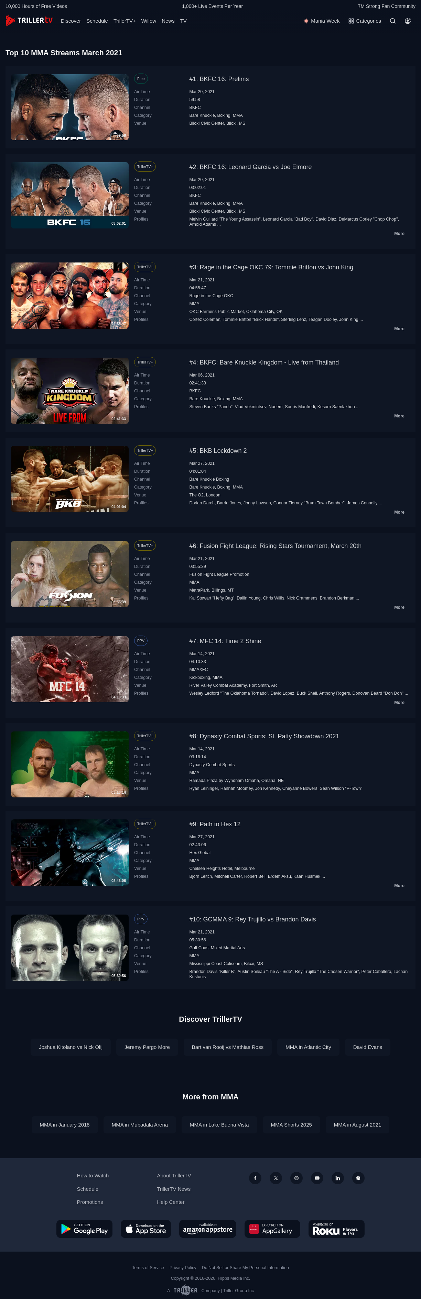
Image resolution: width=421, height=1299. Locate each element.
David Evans (367, 1047)
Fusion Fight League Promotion (219, 574)
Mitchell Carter (228, 876)
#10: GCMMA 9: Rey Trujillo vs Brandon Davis (252, 919)
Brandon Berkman (337, 598)
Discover (71, 21)
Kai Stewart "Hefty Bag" (211, 598)
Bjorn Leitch (200, 876)
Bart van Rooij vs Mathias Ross (227, 1047)
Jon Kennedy (267, 788)
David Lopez (282, 693)
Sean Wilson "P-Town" (341, 788)
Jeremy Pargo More (147, 1047)
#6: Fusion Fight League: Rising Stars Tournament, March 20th (275, 545)
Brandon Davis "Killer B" (212, 971)
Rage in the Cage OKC (211, 295)
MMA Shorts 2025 (291, 1125)
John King (348, 319)
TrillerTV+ (125, 21)
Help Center (170, 1202)
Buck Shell (307, 693)
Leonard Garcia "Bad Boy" (288, 219)
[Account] (407, 21)
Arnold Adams (202, 224)
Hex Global (199, 852)
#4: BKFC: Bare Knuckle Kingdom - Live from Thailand (264, 362)
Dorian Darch (202, 503)
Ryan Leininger (203, 788)
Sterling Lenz (293, 319)
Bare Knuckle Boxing (209, 479)
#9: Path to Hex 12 (214, 824)
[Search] (392, 21)
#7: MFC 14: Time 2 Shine (225, 641)
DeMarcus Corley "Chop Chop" (368, 219)
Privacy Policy (183, 1267)
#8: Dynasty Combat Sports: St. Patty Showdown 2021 (264, 736)
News (168, 21)
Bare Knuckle (202, 115)
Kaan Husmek (306, 876)
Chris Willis (273, 598)
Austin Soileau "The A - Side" (264, 971)
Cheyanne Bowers (299, 788)
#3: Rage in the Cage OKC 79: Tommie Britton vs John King (271, 267)
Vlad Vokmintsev (250, 406)
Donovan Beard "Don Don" (377, 693)
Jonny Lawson (257, 503)
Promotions (90, 1202)
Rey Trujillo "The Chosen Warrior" (327, 971)
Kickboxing (199, 677)
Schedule (97, 21)
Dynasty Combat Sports (212, 764)
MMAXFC (198, 669)
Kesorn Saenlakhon (336, 406)
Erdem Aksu (279, 876)
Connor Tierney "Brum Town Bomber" (309, 503)
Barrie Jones (229, 503)
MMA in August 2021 (357, 1125)
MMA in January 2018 (65, 1125)
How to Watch (93, 1175)
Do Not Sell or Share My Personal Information (245, 1267)
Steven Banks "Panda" (210, 406)
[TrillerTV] (29, 20)
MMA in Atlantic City (308, 1047)
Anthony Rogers (334, 693)
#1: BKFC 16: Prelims (219, 79)
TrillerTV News (174, 1189)
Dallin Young (248, 598)
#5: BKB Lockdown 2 (218, 450)
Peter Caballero (376, 971)
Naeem (275, 406)
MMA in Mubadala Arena (140, 1125)
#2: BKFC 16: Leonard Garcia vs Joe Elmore (250, 167)
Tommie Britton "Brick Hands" (251, 319)
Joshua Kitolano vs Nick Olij (70, 1047)
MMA (238, 115)
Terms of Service (148, 1267)
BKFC (195, 107)
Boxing (223, 115)
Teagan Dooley (323, 319)
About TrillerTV (174, 1175)
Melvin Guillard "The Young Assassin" (224, 219)
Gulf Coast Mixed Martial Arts (217, 947)
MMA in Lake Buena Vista (219, 1125)
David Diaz (325, 219)
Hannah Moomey (236, 788)
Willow (148, 21)
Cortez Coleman (204, 319)
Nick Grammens (302, 598)
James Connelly (362, 503)
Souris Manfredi (300, 406)
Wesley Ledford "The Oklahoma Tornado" (228, 693)
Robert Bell (255, 876)
